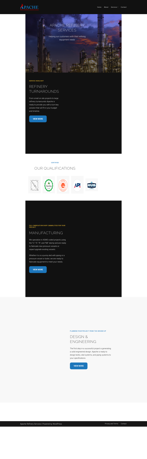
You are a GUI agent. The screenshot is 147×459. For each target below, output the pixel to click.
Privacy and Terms (111, 456)
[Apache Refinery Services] (29, 7)
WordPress (57, 456)
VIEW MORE (29, 127)
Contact (124, 7)
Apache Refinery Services (30, 456)
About (106, 7)
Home (99, 7)
